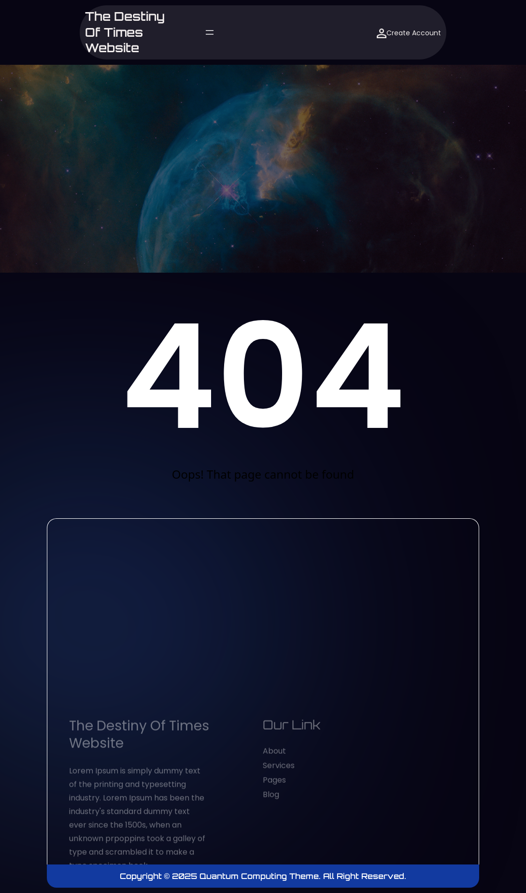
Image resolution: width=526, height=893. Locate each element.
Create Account (409, 33)
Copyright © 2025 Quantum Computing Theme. (222, 876)
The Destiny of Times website (125, 32)
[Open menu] (209, 32)
